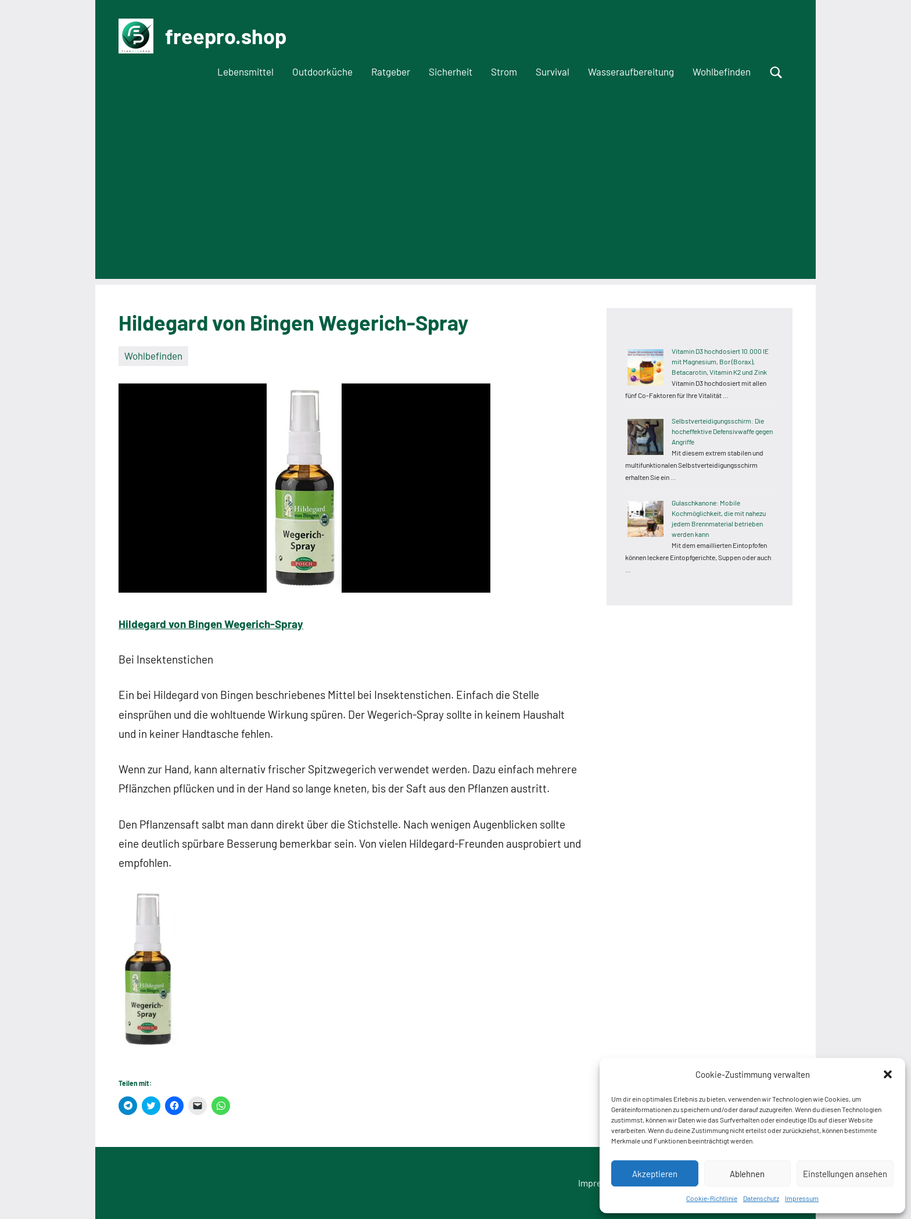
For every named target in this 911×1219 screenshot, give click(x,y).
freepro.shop (225, 35)
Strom (504, 71)
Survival (552, 71)
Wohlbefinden (722, 71)
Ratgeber (390, 71)
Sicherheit (450, 71)
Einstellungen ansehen (845, 1173)
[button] (888, 1074)
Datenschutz (761, 1198)
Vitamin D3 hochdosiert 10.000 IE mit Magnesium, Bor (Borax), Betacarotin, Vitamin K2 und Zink (720, 361)
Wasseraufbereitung (631, 71)
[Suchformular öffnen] (776, 72)
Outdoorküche (322, 71)
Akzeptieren (654, 1173)
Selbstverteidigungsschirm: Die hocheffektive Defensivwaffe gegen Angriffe (722, 431)
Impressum (802, 1198)
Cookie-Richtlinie (711, 1198)
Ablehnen (747, 1173)
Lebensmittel (245, 71)
